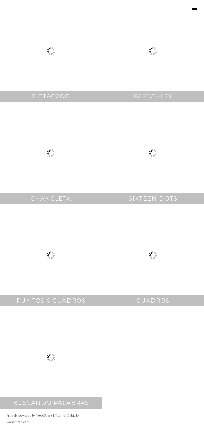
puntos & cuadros (51, 300)
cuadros (153, 300)
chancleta (51, 198)
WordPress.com (17, 421)
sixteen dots (153, 198)
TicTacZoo (51, 96)
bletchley (152, 96)
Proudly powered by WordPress (29, 415)
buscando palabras (51, 402)
